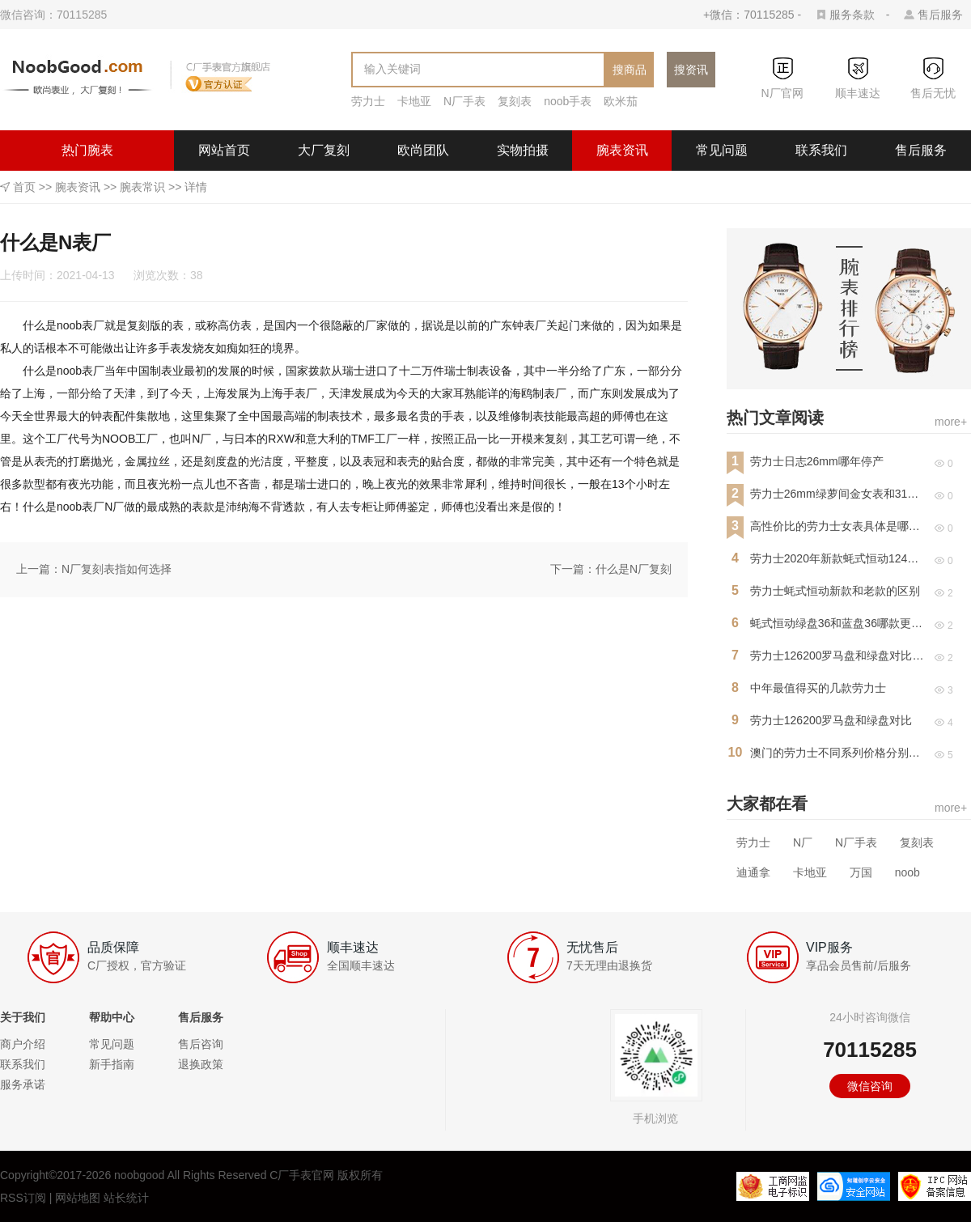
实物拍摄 (523, 150)
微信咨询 (870, 1086)
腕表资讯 (622, 150)
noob (907, 872)
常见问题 (722, 150)
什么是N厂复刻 (634, 568)
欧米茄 (621, 101)
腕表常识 (142, 186)
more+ (951, 421)
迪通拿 (753, 872)
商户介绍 (22, 1043)
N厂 (802, 842)
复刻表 (515, 101)
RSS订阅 (23, 1197)
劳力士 (368, 101)
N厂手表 (464, 101)
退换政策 (200, 1064)
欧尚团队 (423, 150)
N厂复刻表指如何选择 (116, 568)
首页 (24, 186)
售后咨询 (200, 1043)
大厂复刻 (324, 150)
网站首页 (224, 150)
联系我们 (821, 150)
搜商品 (630, 69)
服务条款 (852, 14)
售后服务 (940, 14)
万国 (861, 872)
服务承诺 (22, 1084)
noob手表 (568, 101)
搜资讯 (691, 69)
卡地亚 (414, 101)
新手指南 (111, 1064)
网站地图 (77, 1197)
